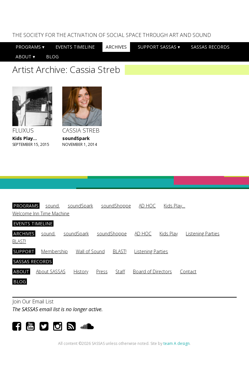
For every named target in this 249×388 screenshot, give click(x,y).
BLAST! (19, 241)
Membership (54, 251)
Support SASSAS (157, 47)
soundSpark (76, 138)
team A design (176, 343)
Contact (188, 271)
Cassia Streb (81, 130)
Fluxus (23, 130)
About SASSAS (50, 271)
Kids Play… (174, 206)
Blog (52, 56)
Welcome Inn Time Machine (40, 213)
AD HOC (147, 206)
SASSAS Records (210, 47)
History (81, 271)
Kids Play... (24, 138)
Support (23, 251)
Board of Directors (152, 271)
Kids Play (169, 233)
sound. (52, 206)
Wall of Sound (90, 251)
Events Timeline (75, 47)
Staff (120, 271)
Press (102, 271)
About (23, 56)
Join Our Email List (32, 301)
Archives (116, 47)
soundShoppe (116, 206)
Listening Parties (202, 233)
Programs (28, 47)
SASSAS (44, 18)
